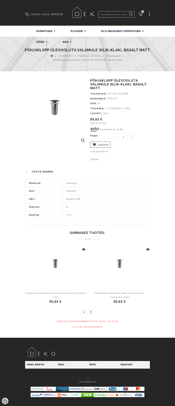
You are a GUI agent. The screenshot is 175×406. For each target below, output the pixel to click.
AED (66, 41)
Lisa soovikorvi (99, 151)
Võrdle (94, 159)
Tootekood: (98, 93)
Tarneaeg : (97, 108)
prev (84, 312)
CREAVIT (112, 98)
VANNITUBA (44, 31)
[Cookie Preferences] (5, 401)
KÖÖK (40, 41)
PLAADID (77, 31)
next (91, 312)
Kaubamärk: (98, 98)
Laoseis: (96, 113)
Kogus (94, 135)
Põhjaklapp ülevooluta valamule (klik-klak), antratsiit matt (55, 295)
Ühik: (93, 103)
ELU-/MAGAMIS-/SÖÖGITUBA (121, 31)
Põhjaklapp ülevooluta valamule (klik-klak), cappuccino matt (119, 295)
